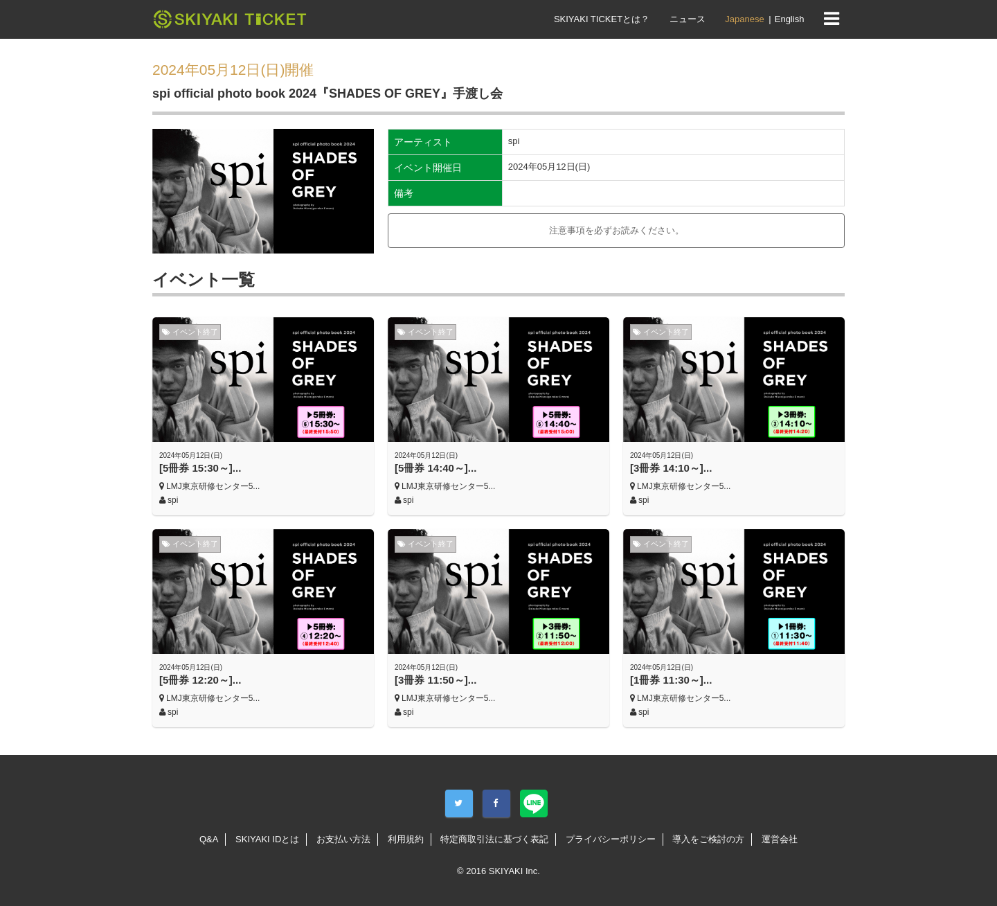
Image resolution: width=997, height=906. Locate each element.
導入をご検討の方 (708, 839)
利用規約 (406, 839)
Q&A (208, 839)
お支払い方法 (343, 839)
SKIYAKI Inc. (514, 871)
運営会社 (780, 839)
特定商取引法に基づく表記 (494, 839)
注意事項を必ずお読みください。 (616, 230)
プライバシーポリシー (611, 839)
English (790, 19)
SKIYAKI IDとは (267, 839)
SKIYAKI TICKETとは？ (601, 19)
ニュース (688, 19)
